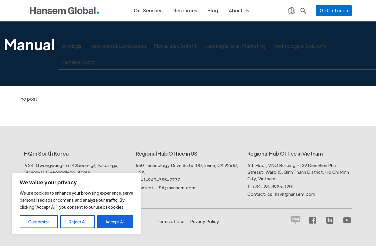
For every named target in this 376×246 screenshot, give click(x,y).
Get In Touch (334, 10)
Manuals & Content (181, 46)
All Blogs (72, 46)
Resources (185, 10)
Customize (39, 221)
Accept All (115, 221)
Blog (212, 10)
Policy (204, 221)
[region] (76, 203)
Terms (170, 221)
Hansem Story (78, 62)
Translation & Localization (120, 46)
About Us (239, 10)
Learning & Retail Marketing (243, 46)
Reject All (77, 221)
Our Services (148, 10)
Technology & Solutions (311, 46)
